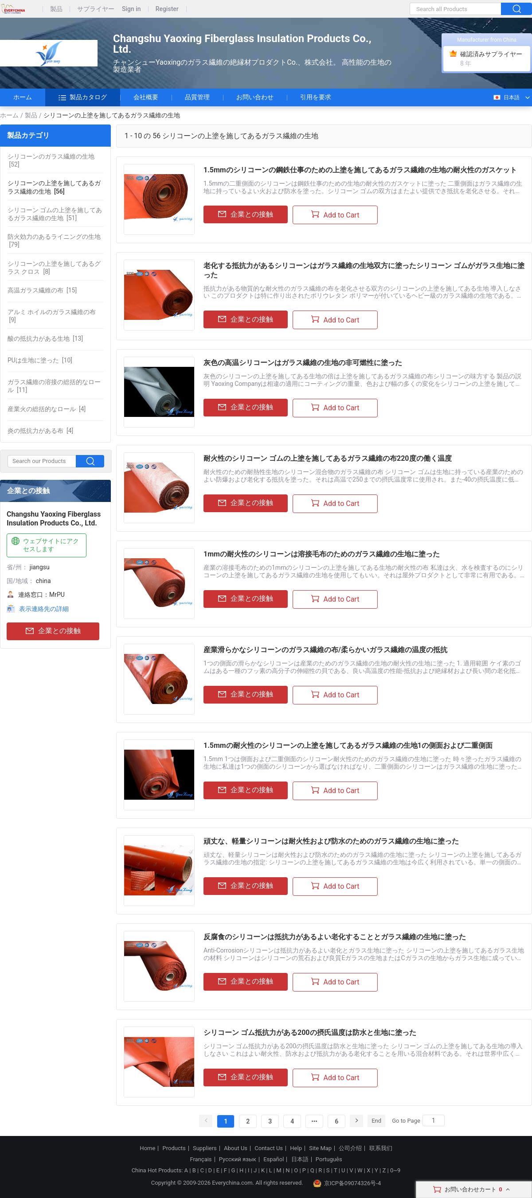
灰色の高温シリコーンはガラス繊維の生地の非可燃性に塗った (302, 362)
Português (329, 1159)
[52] (51, 160)
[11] (54, 385)
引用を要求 (315, 97)
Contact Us (268, 1148)
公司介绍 (350, 1148)
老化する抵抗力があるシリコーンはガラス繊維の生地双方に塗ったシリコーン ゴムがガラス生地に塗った (363, 270)
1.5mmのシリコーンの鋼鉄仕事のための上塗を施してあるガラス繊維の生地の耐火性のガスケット (360, 170)
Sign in (131, 9)
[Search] (433, 1120)
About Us (235, 1148)
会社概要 (145, 97)
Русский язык (237, 1159)
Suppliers (205, 1148)
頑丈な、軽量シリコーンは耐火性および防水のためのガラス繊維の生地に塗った (331, 841)
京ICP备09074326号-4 (347, 1183)
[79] (54, 240)
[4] (47, 408)
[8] (54, 267)
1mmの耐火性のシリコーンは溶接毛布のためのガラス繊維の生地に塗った (321, 554)
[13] (45, 338)
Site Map (320, 1148)
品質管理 (197, 97)
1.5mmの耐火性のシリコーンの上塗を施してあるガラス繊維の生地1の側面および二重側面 (348, 745)
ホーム (22, 97)
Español (273, 1159)
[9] (52, 315)
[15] (42, 290)
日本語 (506, 97)
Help (296, 1148)
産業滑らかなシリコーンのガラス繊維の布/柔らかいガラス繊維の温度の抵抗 (325, 650)
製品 (56, 9)
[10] (40, 360)
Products (174, 1148)
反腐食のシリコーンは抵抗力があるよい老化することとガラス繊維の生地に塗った (334, 937)
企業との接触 (53, 631)
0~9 (395, 1170)
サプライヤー (95, 9)
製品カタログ (83, 97)
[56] (54, 186)
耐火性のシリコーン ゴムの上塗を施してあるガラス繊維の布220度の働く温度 (327, 458)
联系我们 (380, 1148)
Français (200, 1159)
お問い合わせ (255, 97)
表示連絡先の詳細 (44, 608)
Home (147, 1148)
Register (167, 9)
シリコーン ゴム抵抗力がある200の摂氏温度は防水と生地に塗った (309, 1032)
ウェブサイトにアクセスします (44, 544)
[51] (55, 214)
